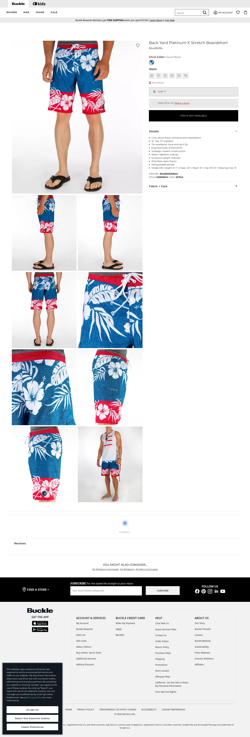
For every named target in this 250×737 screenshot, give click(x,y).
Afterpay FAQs (162, 676)
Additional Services (86, 658)
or (157, 20)
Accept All (32, 709)
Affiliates (199, 664)
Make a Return (84, 646)
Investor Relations (204, 658)
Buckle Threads (203, 629)
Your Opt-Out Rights (165, 691)
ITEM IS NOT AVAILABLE (193, 115)
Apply (119, 629)
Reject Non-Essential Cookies (32, 718)
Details (193, 131)
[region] (32, 698)
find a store (38, 589)
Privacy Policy (35, 697)
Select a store (181, 103)
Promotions (161, 664)
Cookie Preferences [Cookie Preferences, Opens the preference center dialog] (32, 727)
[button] (11, 12)
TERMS (68, 709)
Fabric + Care (193, 186)
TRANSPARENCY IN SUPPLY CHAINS (117, 709)
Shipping (160, 658)
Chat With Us (162, 623)
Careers (199, 634)
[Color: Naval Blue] (151, 62)
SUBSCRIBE (163, 590)
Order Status (162, 641)
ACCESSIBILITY (149, 709)
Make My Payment (125, 623)
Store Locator (162, 670)
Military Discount (85, 664)
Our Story (200, 623)
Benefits (120, 634)
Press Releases (202, 652)
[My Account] (223, 12)
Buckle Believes (203, 640)
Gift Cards (81, 640)
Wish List (80, 634)
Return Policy (162, 647)
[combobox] (188, 12)
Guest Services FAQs (165, 629)
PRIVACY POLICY (85, 709)
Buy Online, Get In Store (88, 652)
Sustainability (202, 646)
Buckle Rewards (84, 629)
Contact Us (161, 635)
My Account (82, 623)
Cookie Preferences (173, 709)
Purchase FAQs (163, 652)
